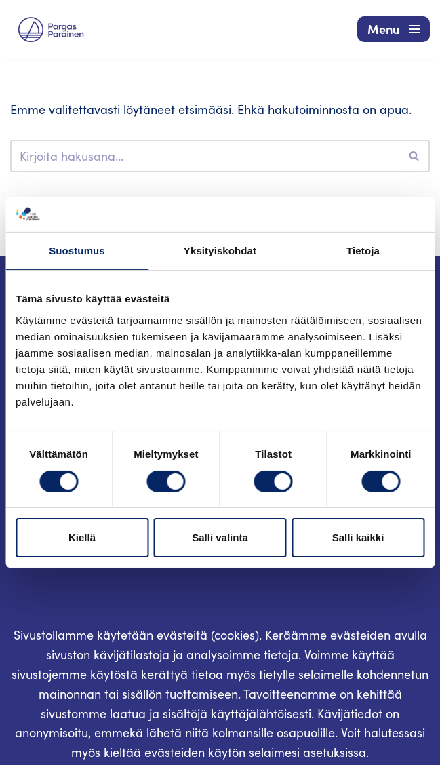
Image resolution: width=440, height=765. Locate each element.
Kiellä (82, 537)
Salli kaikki (358, 537)
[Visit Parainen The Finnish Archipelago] (51, 29)
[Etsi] (204, 156)
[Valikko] (393, 29)
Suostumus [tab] (77, 250)
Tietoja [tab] (363, 250)
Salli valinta (220, 537)
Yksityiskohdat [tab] (220, 250)
